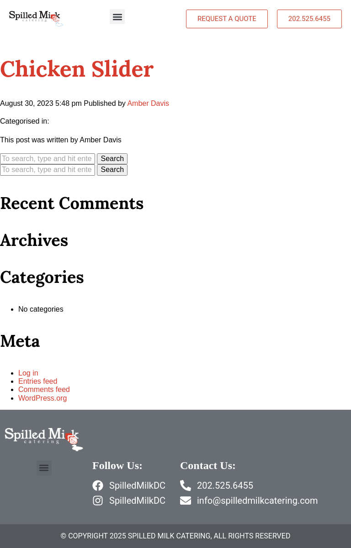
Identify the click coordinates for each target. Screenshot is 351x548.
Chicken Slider (77, 69)
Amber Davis (148, 103)
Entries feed (37, 381)
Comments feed (44, 389)
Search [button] (112, 158)
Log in (28, 373)
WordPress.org (42, 398)
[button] (117, 16)
